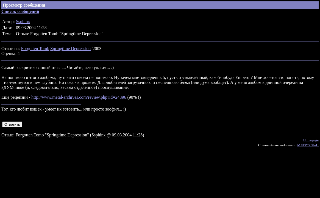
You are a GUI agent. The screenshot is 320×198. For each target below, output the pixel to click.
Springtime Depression (70, 48)
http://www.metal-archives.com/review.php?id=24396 (78, 97)
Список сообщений (20, 11)
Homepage (311, 140)
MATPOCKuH (308, 145)
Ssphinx (23, 21)
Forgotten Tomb (35, 48)
